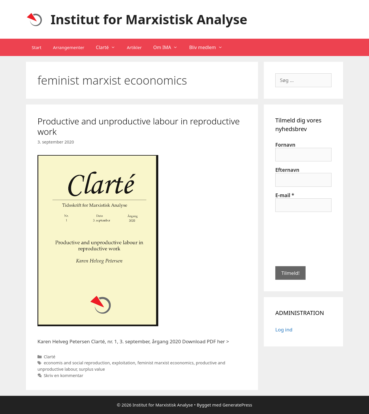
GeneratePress (237, 405)
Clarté (108, 47)
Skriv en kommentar (63, 375)
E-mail (284, 195)
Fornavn (285, 145)
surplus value (92, 369)
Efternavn (287, 170)
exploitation (123, 362)
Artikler (134, 47)
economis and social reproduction (77, 362)
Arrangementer (68, 47)
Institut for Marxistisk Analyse (149, 19)
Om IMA (168, 47)
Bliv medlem (208, 47)
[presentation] (299, 238)
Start (37, 47)
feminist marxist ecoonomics (166, 362)
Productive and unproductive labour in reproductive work (138, 126)
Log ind (283, 329)
